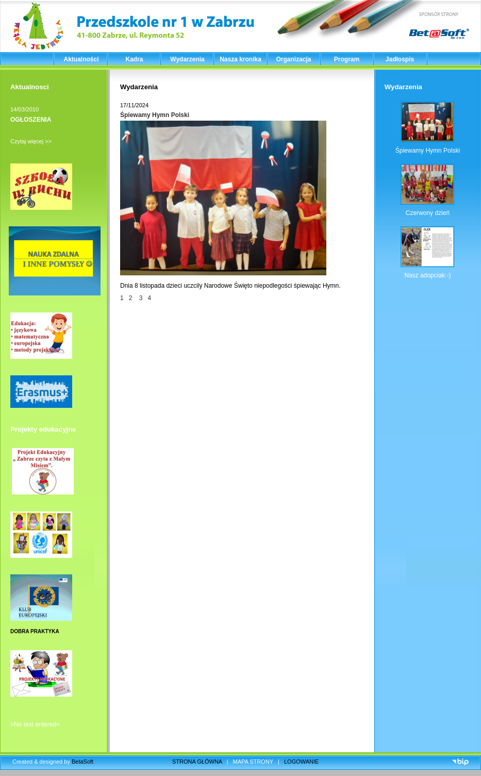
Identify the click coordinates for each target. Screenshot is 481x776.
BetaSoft (82, 761)
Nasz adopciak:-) (427, 275)
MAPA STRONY (253, 761)
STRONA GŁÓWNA (197, 761)
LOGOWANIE (301, 761)
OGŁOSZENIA (30, 119)
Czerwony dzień (428, 213)
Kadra (134, 59)
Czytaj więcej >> (31, 141)
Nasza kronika (240, 59)
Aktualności (80, 59)
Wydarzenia (187, 59)
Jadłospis (400, 59)
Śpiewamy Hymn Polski (154, 115)
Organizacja (293, 59)
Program (346, 59)
